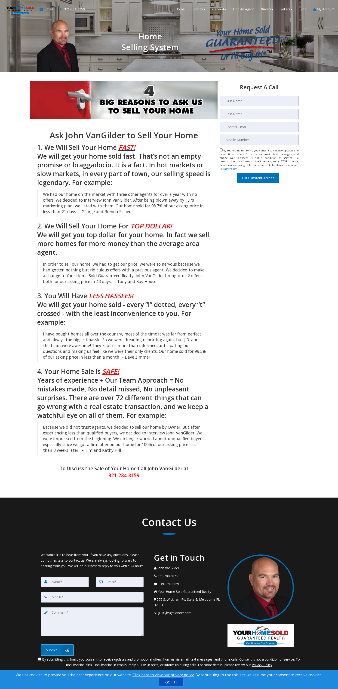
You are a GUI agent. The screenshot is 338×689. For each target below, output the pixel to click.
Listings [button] (198, 9)
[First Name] (259, 101)
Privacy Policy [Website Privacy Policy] (228, 168)
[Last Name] (259, 114)
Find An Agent (243, 9)
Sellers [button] (286, 9)
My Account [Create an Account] (324, 9)
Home (180, 9)
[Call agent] (70, 9)
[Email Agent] (48, 9)
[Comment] (92, 621)
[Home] (20, 9)
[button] (258, 178)
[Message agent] (187, 584)
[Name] (65, 582)
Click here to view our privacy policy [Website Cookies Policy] (163, 674)
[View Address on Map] (187, 602)
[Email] (259, 127)
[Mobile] (259, 140)
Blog (302, 9)
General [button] (219, 9)
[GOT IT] (171, 682)
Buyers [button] (267, 9)
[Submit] (57, 650)
